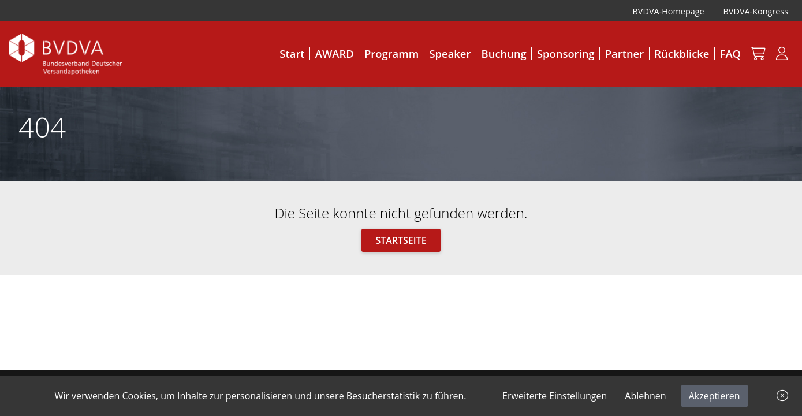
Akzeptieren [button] (714, 395)
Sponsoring (566, 53)
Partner (624, 53)
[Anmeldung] (782, 53)
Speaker (450, 53)
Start (291, 53)
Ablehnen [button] (645, 395)
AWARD (334, 53)
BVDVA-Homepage (668, 11)
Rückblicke (681, 53)
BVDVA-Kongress (755, 11)
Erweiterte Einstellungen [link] (554, 395)
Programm (391, 53)
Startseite (400, 240)
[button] (782, 396)
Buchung (504, 53)
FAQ (730, 53)
